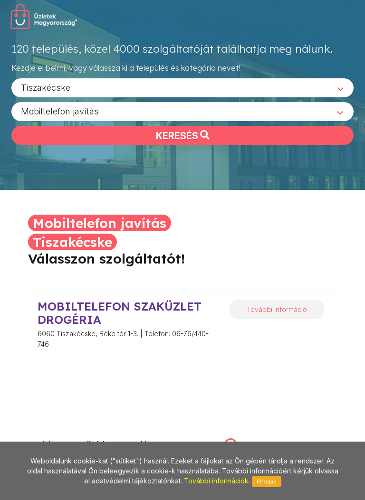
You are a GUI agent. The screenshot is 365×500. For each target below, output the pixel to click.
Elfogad (267, 481)
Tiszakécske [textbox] (45, 90)
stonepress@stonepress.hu (55, 434)
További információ (277, 309)
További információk (216, 481)
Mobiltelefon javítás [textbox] (60, 114)
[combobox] (182, 90)
